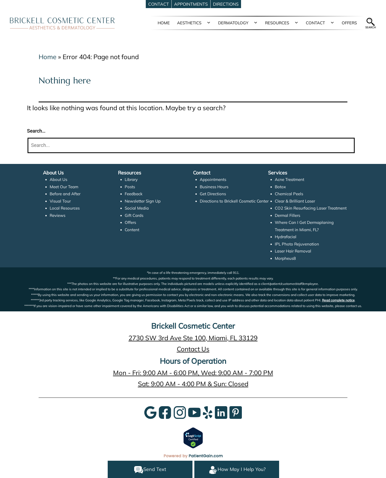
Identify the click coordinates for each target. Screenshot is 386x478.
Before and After (65, 193)
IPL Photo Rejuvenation (297, 244)
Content (132, 229)
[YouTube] (194, 412)
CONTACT (315, 22)
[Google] (150, 412)
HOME (164, 22)
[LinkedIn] (221, 412)
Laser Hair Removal (293, 251)
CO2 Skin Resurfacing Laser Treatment (311, 208)
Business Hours (214, 186)
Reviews (57, 215)
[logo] (62, 23)
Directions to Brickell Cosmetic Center (234, 201)
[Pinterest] (235, 412)
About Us (58, 179)
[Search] (191, 145)
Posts (130, 186)
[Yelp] (207, 412)
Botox (280, 186)
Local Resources (65, 208)
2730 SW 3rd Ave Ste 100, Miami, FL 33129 (193, 338)
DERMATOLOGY (233, 22)
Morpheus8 (285, 258)
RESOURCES (277, 22)
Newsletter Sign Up (143, 201)
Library (131, 179)
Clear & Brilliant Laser (295, 201)
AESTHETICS (189, 22)
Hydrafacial (285, 236)
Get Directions (213, 193)
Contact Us (193, 349)
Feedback (134, 193)
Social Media (137, 208)
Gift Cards (134, 215)
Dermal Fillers (287, 215)
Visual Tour (60, 201)
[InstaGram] (180, 412)
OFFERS (349, 22)
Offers (130, 222)
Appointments (213, 179)
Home (47, 57)
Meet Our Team (64, 186)
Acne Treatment (289, 179)
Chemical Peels (289, 193)
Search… (36, 131)
